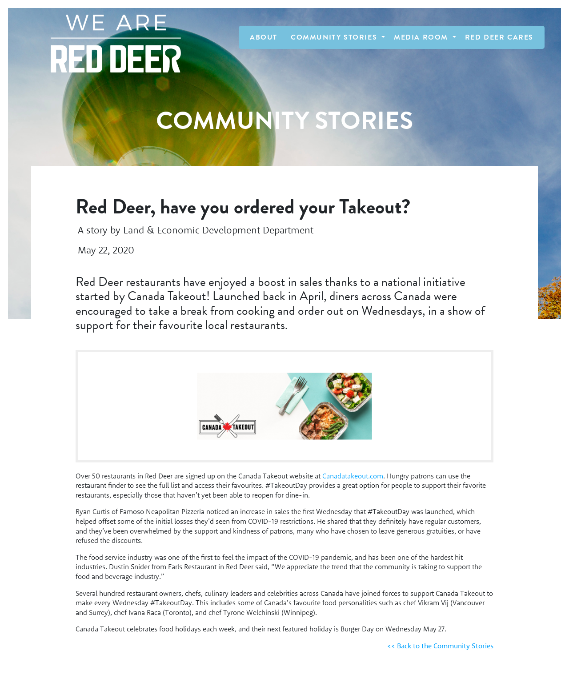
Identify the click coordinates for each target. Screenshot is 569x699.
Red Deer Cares (499, 37)
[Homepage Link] (111, 43)
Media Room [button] (422, 37)
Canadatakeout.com (352, 475)
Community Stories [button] (335, 37)
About (263, 37)
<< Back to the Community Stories (440, 645)
